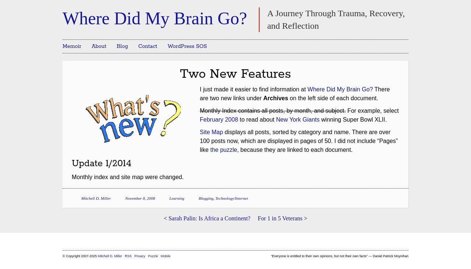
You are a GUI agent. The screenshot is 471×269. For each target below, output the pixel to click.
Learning (176, 198)
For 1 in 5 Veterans (280, 218)
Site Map (211, 132)
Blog (122, 46)
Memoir (72, 46)
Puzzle (153, 256)
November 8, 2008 (140, 198)
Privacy (139, 256)
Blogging (206, 198)
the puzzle (223, 150)
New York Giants (297, 119)
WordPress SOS (187, 46)
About (99, 46)
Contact (147, 46)
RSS (128, 256)
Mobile (166, 256)
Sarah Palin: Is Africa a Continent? (210, 218)
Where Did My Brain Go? (155, 18)
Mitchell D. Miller (96, 198)
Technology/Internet (232, 198)
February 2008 (219, 119)
